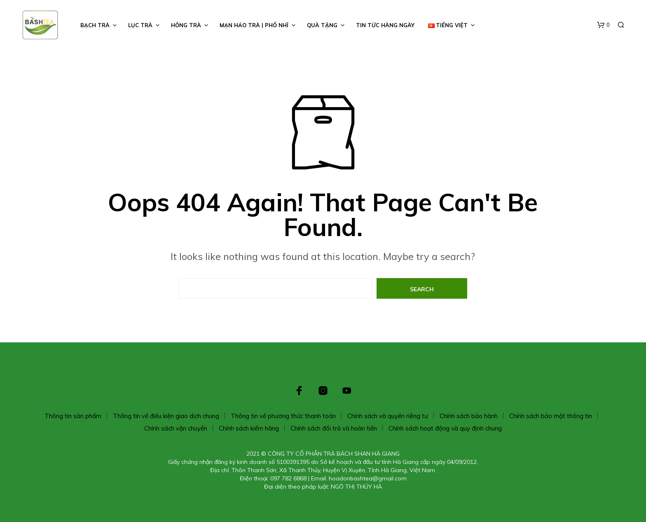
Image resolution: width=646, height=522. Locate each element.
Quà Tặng (322, 25)
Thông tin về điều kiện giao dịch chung (166, 416)
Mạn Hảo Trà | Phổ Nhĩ (254, 25)
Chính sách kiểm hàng (249, 428)
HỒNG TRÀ (186, 25)
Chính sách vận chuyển (175, 428)
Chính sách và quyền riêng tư (387, 416)
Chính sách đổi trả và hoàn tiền (333, 428)
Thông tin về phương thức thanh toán (283, 416)
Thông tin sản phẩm (72, 416)
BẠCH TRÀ (95, 25)
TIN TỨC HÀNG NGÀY (385, 25)
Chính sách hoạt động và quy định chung (445, 428)
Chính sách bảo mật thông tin (550, 416)
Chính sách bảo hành (469, 416)
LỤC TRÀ (140, 25)
